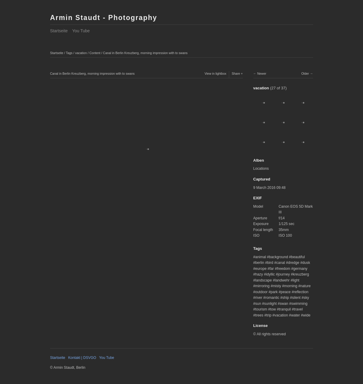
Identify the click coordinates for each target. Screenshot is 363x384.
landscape (263, 280)
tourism (261, 309)
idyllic (270, 274)
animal (260, 257)
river (258, 298)
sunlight (270, 304)
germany (300, 269)
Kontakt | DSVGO (82, 358)
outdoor (261, 292)
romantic (272, 298)
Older (305, 73)
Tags (69, 53)
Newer (261, 73)
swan (284, 304)
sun (258, 304)
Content (94, 53)
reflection (301, 292)
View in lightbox (215, 73)
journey (284, 274)
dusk (306, 263)
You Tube (81, 30)
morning (290, 286)
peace (286, 292)
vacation (81, 53)
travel (298, 309)
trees (259, 315)
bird (270, 263)
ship (285, 298)
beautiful (298, 257)
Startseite (59, 30)
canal (280, 263)
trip (269, 315)
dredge (293, 263)
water (295, 315)
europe (260, 269)
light (296, 280)
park (274, 292)
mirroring (262, 286)
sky (306, 298)
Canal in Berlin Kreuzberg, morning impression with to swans (145, 53)
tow (273, 309)
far (271, 269)
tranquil (285, 309)
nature (305, 286)
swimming (299, 304)
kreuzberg (301, 274)
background (278, 257)
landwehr (282, 280)
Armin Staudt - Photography (103, 18)
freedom (283, 269)
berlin (259, 263)
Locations (261, 168)
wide (306, 315)
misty (276, 286)
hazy (259, 274)
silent (296, 298)
